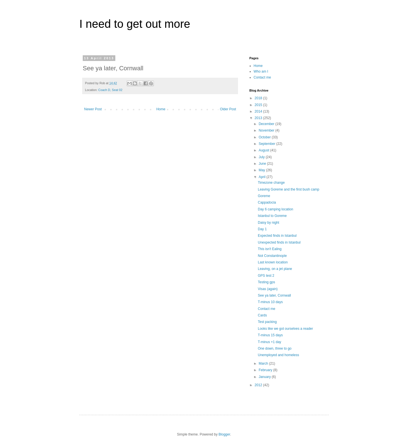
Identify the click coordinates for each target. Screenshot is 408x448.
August (264, 150)
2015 (259, 105)
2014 (259, 111)
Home (160, 109)
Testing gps (266, 282)
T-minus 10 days (270, 302)
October (265, 137)
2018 (259, 98)
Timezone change (271, 183)
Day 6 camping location (275, 209)
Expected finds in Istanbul (277, 236)
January (265, 377)
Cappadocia (267, 202)
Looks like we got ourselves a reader (285, 329)
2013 (259, 118)
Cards (262, 315)
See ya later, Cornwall (274, 295)
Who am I (261, 71)
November (267, 130)
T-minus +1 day (269, 342)
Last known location (273, 262)
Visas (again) (268, 289)
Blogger (224, 434)
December (267, 124)
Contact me (262, 77)
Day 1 (262, 229)
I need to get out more (134, 24)
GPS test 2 (266, 276)
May (262, 170)
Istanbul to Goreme (272, 216)
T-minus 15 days (270, 335)
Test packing (267, 322)
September (267, 144)
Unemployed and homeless (278, 355)
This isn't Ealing (270, 249)
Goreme (264, 196)
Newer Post (93, 109)
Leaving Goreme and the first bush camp (288, 189)
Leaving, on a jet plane (275, 269)
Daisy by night (268, 223)
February (266, 370)
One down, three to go (275, 348)
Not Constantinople (272, 256)
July (262, 157)
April (262, 177)
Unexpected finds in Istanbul (279, 242)
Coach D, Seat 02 (110, 90)
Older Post (228, 109)
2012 (259, 385)
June (263, 164)
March (264, 363)
